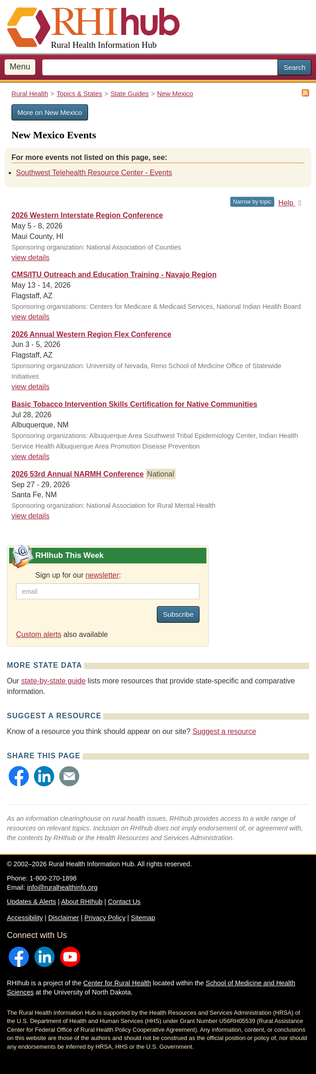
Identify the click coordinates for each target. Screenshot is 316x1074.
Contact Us (124, 901)
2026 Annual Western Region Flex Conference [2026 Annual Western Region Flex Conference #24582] (91, 334)
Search (294, 67)
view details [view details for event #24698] (30, 516)
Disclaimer (63, 917)
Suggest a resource (224, 731)
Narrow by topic (252, 202)
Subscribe (178, 614)
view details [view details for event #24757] (30, 257)
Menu (20, 66)
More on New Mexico (49, 112)
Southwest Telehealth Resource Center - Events (94, 172)
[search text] (160, 67)
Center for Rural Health (117, 983)
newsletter (102, 575)
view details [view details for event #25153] (30, 456)
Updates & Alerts (31, 901)
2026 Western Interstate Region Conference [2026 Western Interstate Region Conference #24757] (87, 215)
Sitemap (143, 917)
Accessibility (25, 917)
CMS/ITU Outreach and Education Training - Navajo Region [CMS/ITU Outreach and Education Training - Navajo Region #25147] (113, 274)
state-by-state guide (53, 681)
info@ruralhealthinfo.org (62, 887)
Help (291, 203)
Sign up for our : (78, 575)
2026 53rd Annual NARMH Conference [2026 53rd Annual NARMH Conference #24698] (77, 474)
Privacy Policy (105, 917)
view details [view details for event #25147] (30, 317)
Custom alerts (38, 634)
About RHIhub (81, 901)
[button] (19, 776)
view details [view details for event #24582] (30, 387)
